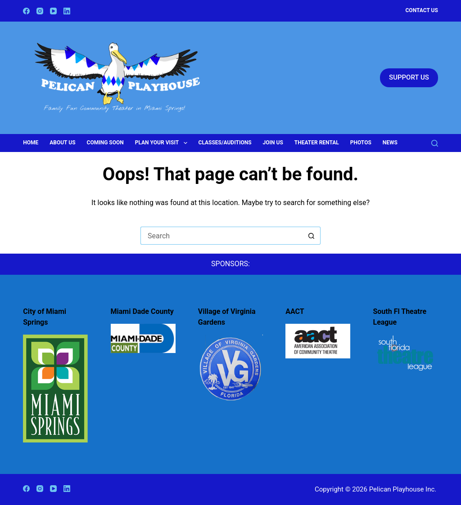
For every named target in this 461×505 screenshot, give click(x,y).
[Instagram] (39, 11)
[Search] (434, 143)
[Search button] (312, 236)
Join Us (273, 142)
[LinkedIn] (66, 11)
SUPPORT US (409, 77)
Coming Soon (105, 142)
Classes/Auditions (225, 142)
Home (30, 142)
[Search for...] (221, 236)
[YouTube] (53, 11)
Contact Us (422, 10)
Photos (360, 142)
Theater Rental (316, 142)
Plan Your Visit (163, 143)
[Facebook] (26, 11)
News (390, 142)
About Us (62, 142)
